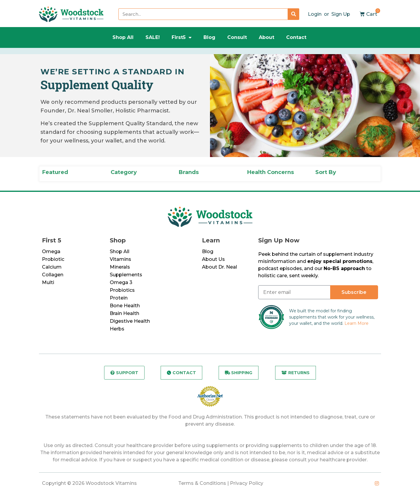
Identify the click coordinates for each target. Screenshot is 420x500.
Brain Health (124, 313)
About (266, 37)
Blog (209, 37)
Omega (51, 251)
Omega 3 (121, 282)
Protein (119, 298)
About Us (213, 259)
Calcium (52, 267)
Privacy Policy (246, 483)
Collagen (52, 275)
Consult (237, 37)
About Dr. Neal (219, 267)
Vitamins (120, 259)
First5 (182, 37)
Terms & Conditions (202, 483)
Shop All (123, 37)
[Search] (293, 14)
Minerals (120, 267)
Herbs (117, 329)
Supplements (126, 275)
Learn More (356, 323)
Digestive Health (130, 321)
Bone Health (125, 305)
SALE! (152, 37)
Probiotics (122, 290)
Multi (48, 282)
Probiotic (53, 259)
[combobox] (203, 14)
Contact (296, 37)
